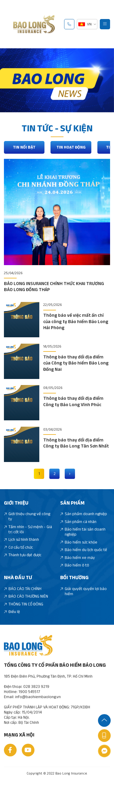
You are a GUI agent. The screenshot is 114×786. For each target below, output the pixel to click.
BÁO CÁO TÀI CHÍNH (23, 589)
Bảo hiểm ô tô (75, 565)
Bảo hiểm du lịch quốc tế (83, 550)
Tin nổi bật (24, 147)
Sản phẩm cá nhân (78, 522)
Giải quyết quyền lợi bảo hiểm (83, 591)
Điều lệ (12, 612)
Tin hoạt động (71, 147)
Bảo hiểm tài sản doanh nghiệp (83, 532)
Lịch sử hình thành (21, 540)
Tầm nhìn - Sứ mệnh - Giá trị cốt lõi (28, 530)
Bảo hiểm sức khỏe (79, 542)
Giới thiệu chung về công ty (27, 517)
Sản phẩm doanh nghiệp (83, 514)
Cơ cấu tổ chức (18, 547)
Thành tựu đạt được (23, 555)
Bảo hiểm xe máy (77, 557)
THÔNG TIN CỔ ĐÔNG (24, 604)
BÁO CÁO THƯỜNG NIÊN (26, 596)
